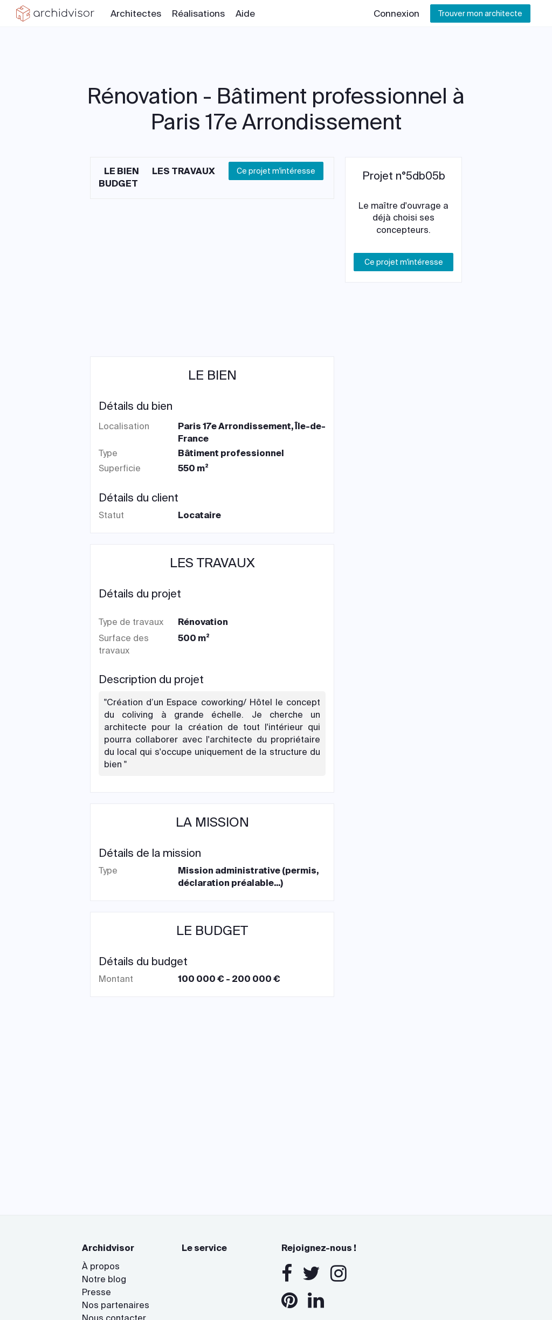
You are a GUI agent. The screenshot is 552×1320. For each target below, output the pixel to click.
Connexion (396, 13)
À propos (101, 1266)
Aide (245, 13)
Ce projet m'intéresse (276, 171)
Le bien (121, 171)
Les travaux (183, 171)
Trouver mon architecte (480, 13)
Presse (96, 1292)
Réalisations (198, 13)
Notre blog (104, 1279)
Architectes (136, 13)
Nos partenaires (115, 1305)
